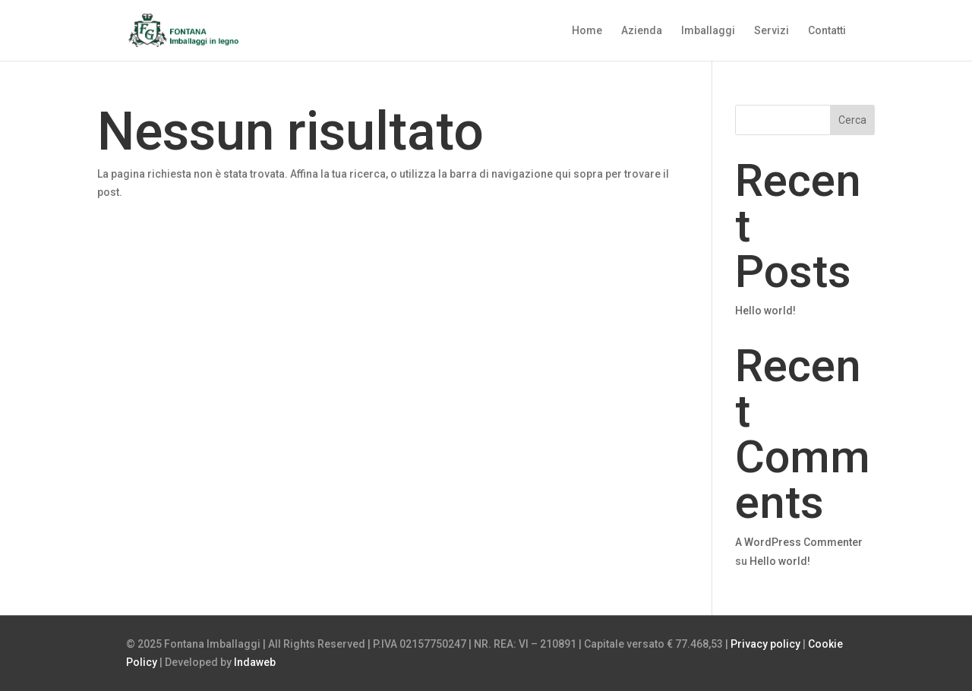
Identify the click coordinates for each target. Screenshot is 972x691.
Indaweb (255, 662)
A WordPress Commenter (799, 542)
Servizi (771, 30)
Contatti (827, 30)
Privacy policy (765, 644)
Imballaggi (708, 30)
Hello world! (765, 310)
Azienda (641, 30)
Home (587, 30)
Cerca (852, 120)
